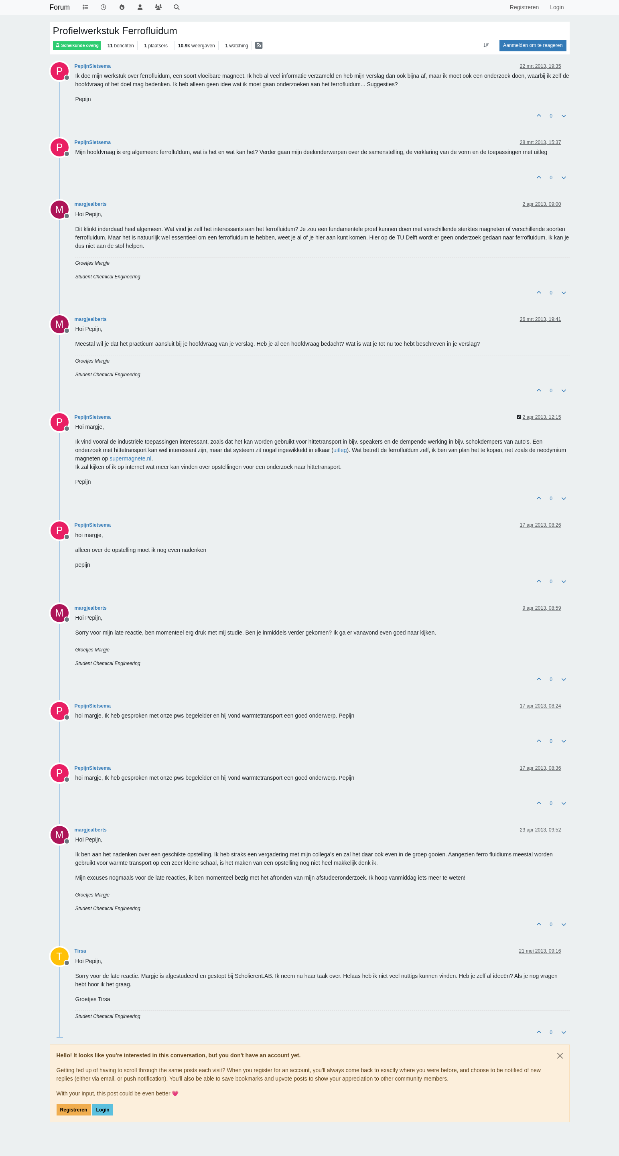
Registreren (73, 1110)
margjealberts (91, 204)
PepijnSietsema (93, 66)
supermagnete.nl (130, 458)
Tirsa (80, 951)
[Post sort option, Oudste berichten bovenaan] (486, 45)
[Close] (560, 1056)
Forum (60, 7)
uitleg (340, 450)
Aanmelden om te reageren (532, 45)
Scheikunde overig (77, 45)
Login (102, 1110)
